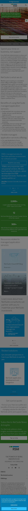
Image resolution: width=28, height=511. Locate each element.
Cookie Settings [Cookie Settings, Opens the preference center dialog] (14, 505)
